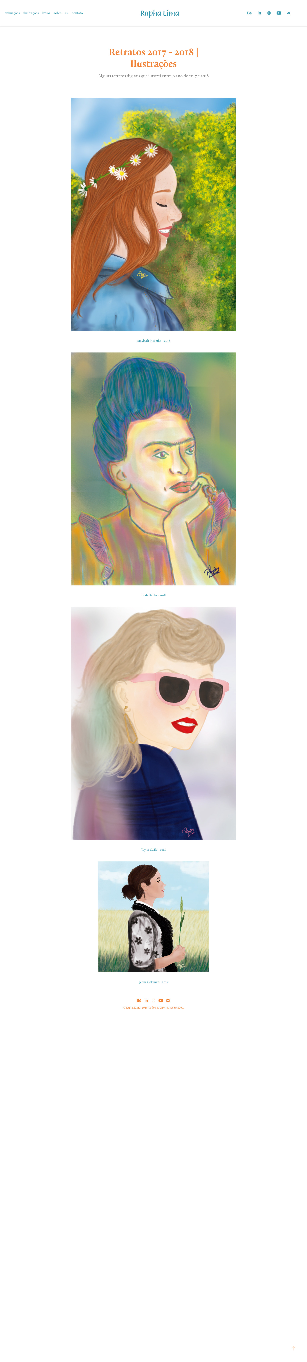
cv (66, 13)
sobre (57, 13)
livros (46, 13)
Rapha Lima (159, 13)
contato (77, 13)
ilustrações (31, 13)
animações (12, 13)
